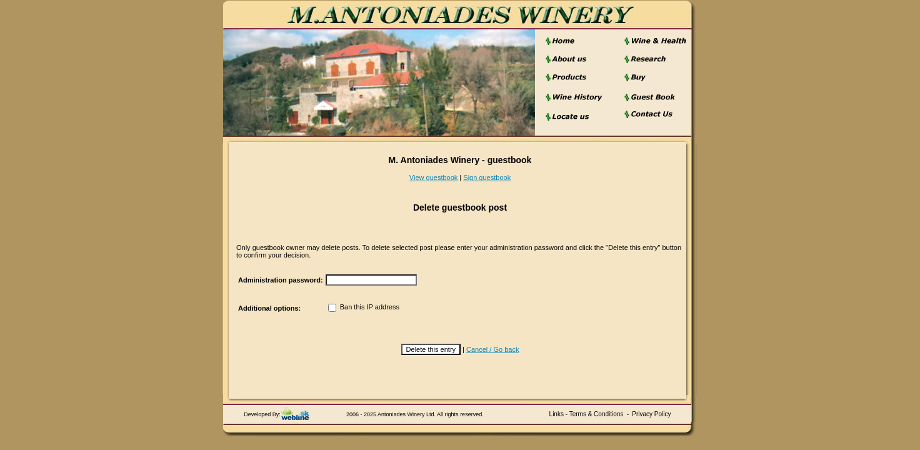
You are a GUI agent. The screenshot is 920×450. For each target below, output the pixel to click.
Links (556, 414)
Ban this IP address (363, 307)
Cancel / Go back (492, 349)
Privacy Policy (651, 414)
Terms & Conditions (596, 414)
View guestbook (433, 177)
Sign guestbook (487, 177)
